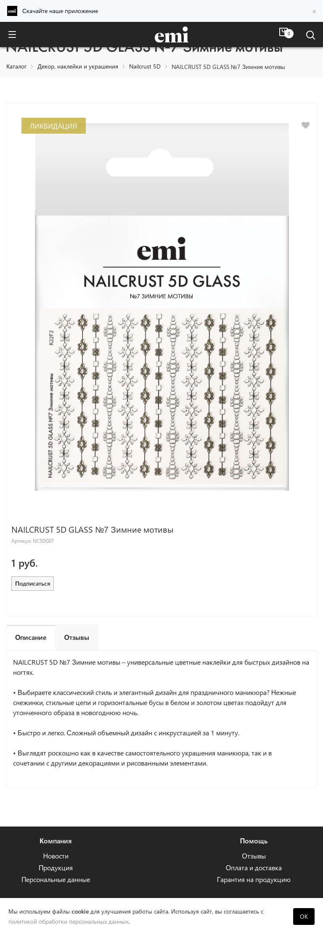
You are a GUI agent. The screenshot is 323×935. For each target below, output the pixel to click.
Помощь (254, 840)
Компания (56, 840)
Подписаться (32, 583)
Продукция (56, 867)
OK (304, 916)
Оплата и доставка (254, 867)
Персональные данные (55, 879)
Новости (56, 855)
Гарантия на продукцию (254, 879)
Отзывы (253, 855)
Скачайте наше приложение (60, 11)
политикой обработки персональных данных (68, 921)
